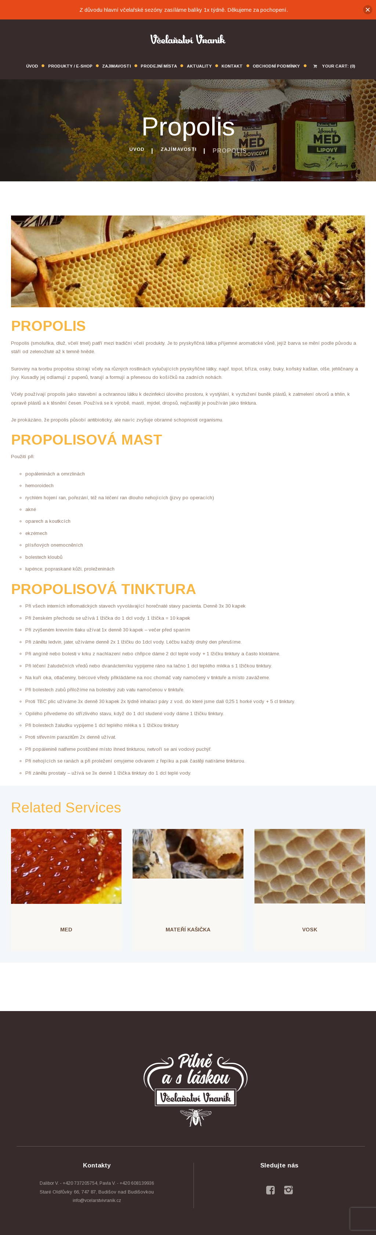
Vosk (310, 929)
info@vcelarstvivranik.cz (96, 1200)
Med (66, 929)
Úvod (132, 150)
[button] (367, 9)
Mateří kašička (188, 929)
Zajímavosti (180, 150)
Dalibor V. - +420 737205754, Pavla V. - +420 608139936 (97, 1183)
